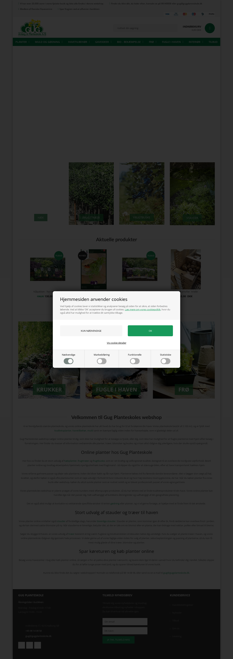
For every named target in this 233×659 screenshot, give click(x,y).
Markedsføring (102, 358)
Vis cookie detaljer (116, 342)
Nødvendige (68, 358)
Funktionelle (134, 358)
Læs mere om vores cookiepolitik (143, 309)
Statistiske (165, 358)
